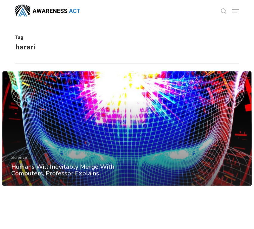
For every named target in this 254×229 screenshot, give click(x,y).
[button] (235, 11)
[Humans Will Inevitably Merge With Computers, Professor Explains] (127, 134)
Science (19, 162)
